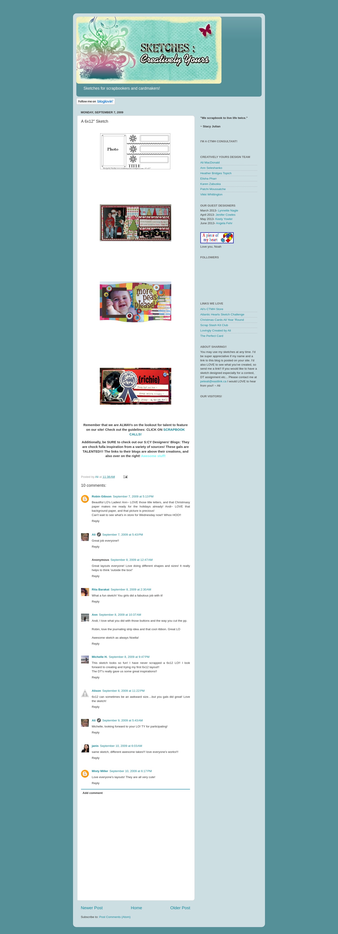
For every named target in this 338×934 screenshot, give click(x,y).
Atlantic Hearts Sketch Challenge (222, 314)
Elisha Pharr (208, 178)
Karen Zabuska (210, 184)
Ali (94, 534)
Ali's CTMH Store (211, 309)
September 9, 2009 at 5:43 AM (122, 720)
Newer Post (92, 907)
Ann (95, 614)
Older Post (180, 907)
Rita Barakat (100, 589)
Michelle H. (100, 657)
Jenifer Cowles (226, 214)
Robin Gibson (102, 496)
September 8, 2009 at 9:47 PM (129, 657)
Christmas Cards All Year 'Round (222, 319)
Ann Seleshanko (211, 168)
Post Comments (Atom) (115, 917)
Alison (96, 690)
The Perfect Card (211, 336)
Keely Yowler (224, 219)
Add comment (93, 793)
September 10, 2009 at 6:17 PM (131, 771)
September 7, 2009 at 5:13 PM (133, 496)
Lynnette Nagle (228, 210)
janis (95, 746)
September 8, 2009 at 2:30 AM (131, 589)
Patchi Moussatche (213, 189)
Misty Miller (100, 771)
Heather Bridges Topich (216, 173)
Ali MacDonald (210, 162)
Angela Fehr (224, 223)
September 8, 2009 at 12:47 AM (132, 559)
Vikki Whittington (211, 194)
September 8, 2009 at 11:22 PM (123, 690)
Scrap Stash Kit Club (214, 325)
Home (136, 907)
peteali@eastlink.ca (213, 381)
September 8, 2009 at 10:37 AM (120, 614)
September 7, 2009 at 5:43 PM (122, 534)
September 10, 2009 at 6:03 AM (121, 746)
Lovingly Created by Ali (215, 330)
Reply (96, 521)
